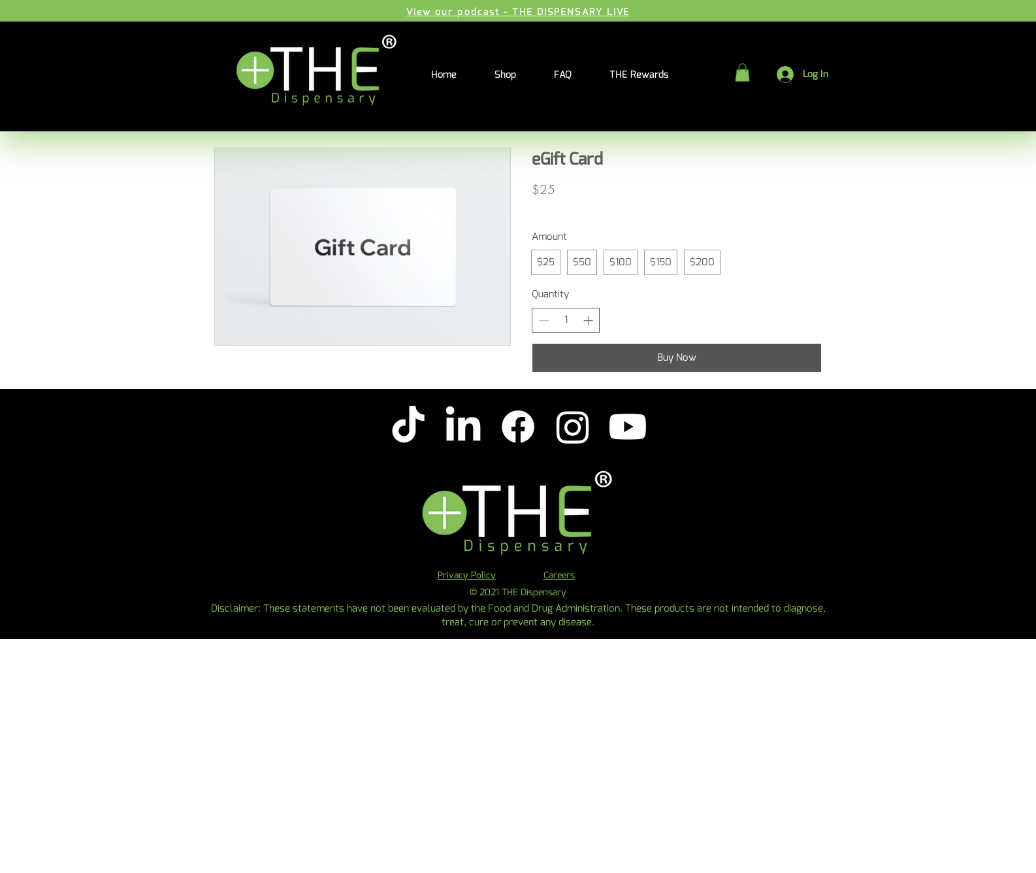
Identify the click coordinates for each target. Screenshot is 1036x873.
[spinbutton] (566, 320)
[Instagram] (572, 426)
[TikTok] (408, 426)
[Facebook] (518, 426)
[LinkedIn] (463, 426)
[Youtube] (627, 426)
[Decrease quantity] (543, 320)
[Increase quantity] (588, 320)
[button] (742, 72)
